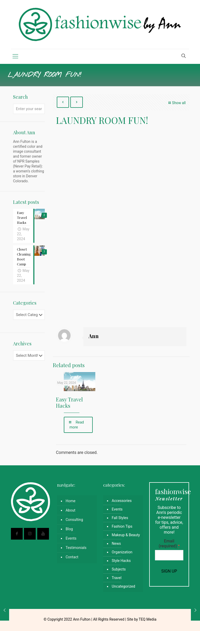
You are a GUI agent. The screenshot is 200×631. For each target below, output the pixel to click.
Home (71, 501)
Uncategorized (123, 586)
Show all (176, 103)
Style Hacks (121, 561)
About (70, 510)
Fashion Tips (122, 526)
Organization (122, 552)
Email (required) (169, 543)
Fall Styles (120, 518)
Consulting (74, 520)
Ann (94, 335)
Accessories (122, 501)
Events (71, 538)
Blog (69, 529)
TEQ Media (148, 619)
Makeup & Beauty (126, 535)
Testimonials (76, 548)
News (116, 543)
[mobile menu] (15, 56)
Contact (72, 557)
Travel (116, 578)
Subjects (119, 569)
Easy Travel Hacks (69, 402)
